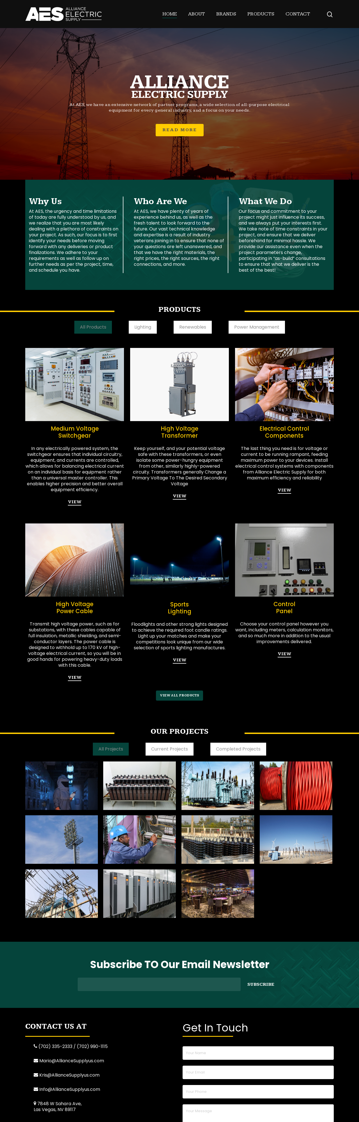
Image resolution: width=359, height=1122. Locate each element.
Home (169, 14)
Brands (226, 14)
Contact (298, 14)
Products (260, 14)
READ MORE (179, 130)
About (196, 14)
